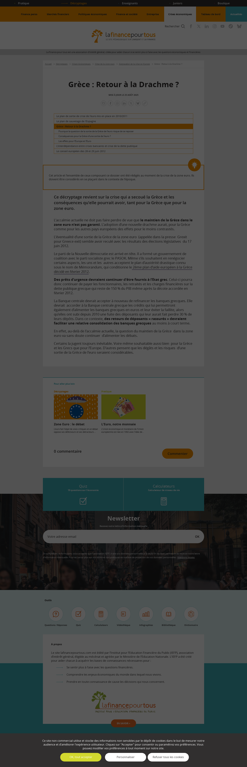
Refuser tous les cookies (168, 757)
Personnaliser (126, 757)
